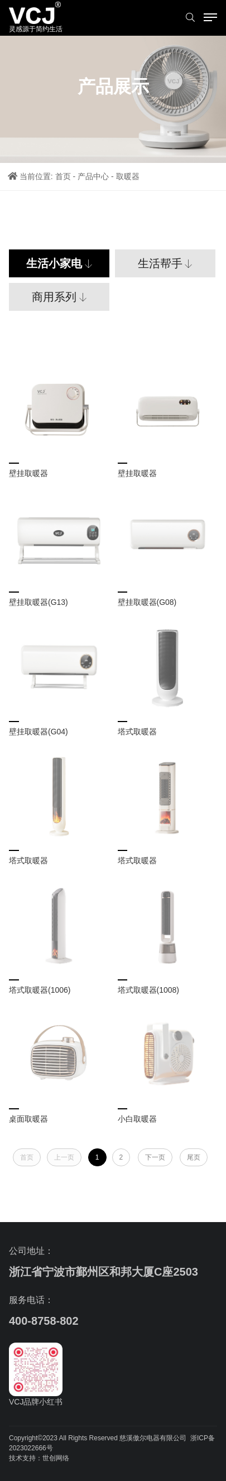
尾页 (193, 1157)
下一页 (155, 1157)
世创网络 (55, 1458)
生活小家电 (54, 263)
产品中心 (93, 176)
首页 (63, 176)
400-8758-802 (44, 1321)
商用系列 (54, 297)
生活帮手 (160, 263)
